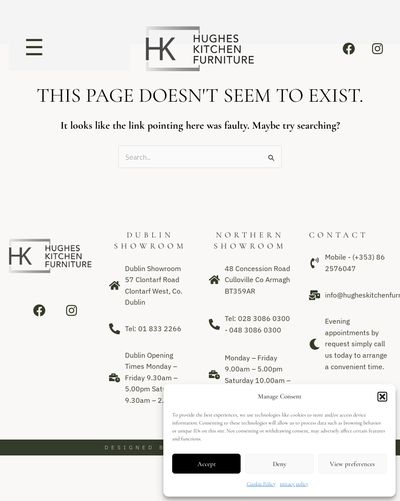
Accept (206, 464)
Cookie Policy (261, 484)
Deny (279, 464)
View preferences (352, 464)
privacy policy (294, 484)
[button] (382, 396)
